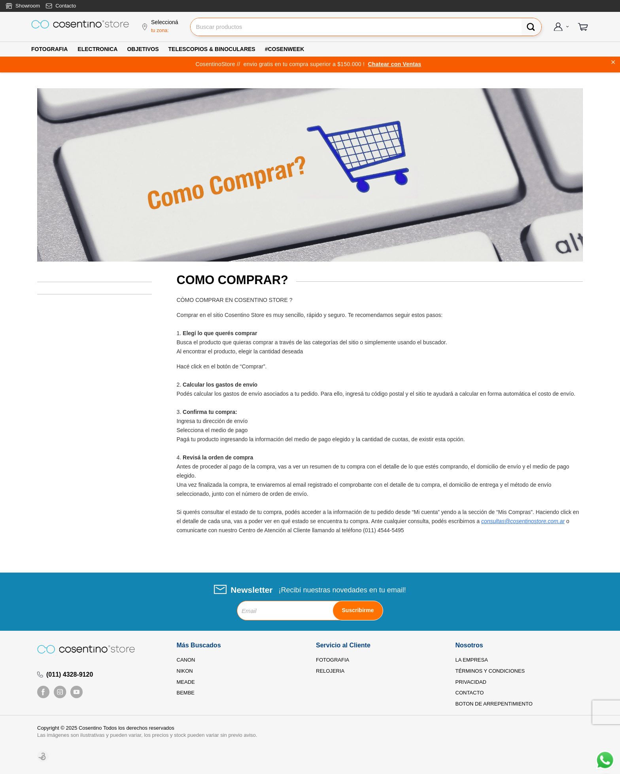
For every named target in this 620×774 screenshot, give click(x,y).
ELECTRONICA (97, 49)
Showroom (27, 6)
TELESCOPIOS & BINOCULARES (211, 49)
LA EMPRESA (472, 660)
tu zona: (160, 30)
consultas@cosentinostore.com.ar (523, 521)
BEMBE (186, 693)
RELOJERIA (330, 671)
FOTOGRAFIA (49, 49)
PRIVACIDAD (471, 682)
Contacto (65, 6)
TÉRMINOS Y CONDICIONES (490, 671)
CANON (186, 660)
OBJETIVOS (143, 49)
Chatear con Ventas (394, 64)
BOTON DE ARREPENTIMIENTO (494, 704)
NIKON (185, 671)
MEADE (186, 682)
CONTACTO (470, 693)
